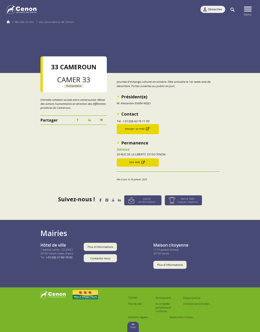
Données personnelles (196, 304)
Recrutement (163, 298)
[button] (247, 10)
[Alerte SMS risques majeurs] (186, 200)
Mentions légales (138, 317)
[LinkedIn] (90, 120)
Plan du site (135, 304)
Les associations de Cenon (56, 22)
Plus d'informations (100, 247)
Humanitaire (73, 86)
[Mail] (101, 120)
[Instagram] (106, 201)
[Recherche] (232, 10)
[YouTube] (114, 201)
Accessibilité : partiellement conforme (163, 307)
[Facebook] (78, 120)
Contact (132, 297)
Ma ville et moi (24, 22)
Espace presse (191, 298)
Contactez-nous (100, 258)
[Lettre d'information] (146, 200)
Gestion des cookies (181, 317)
